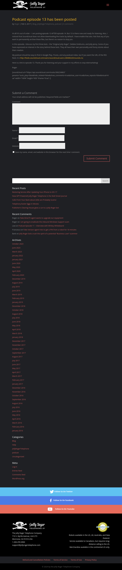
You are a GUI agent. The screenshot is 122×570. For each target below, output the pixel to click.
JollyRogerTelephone (45, 24)
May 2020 (16, 267)
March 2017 (17, 376)
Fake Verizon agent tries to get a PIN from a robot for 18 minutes (50, 229)
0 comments (68, 24)
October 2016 (17, 395)
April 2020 (16, 271)
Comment (16, 102)
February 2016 (18, 427)
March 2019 (17, 294)
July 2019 (16, 286)
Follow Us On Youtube (61, 509)
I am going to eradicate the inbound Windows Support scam (44, 222)
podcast (58, 24)
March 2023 (17, 251)
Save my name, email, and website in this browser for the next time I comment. (47, 152)
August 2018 (17, 314)
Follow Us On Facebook (61, 500)
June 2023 (16, 248)
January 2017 (17, 384)
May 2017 (16, 368)
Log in (14, 467)
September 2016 (19, 399)
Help (14, 445)
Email (15, 138)
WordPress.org (18, 478)
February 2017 (18, 380)
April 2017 (16, 372)
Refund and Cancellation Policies (36, 560)
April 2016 (16, 419)
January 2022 (17, 255)
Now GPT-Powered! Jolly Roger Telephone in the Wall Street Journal (39, 196)
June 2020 (16, 263)
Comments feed (18, 474)
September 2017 (19, 353)
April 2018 (16, 329)
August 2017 (17, 356)
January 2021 (17, 259)
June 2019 (16, 290)
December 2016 (18, 388)
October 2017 (17, 349)
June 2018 (16, 321)
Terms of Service (60, 560)
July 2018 (16, 318)
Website (15, 146)
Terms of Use (76, 560)
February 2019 (18, 298)
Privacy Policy (91, 560)
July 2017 (16, 360)
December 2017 (18, 341)
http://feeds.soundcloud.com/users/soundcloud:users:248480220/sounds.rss (51, 58)
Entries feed (17, 470)
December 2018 (18, 306)
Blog (34, 24)
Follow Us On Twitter (61, 492)
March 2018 (17, 333)
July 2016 (16, 407)
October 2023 (17, 244)
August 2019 (17, 283)
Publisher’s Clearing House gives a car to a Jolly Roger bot (35, 208)
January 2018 (17, 337)
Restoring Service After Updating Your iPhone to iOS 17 (34, 192)
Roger (17, 24)
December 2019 (18, 279)
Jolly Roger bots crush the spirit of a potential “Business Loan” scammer (48, 233)
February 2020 (18, 275)
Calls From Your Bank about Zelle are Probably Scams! (34, 200)
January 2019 (17, 302)
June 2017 (16, 364)
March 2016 (17, 423)
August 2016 (17, 403)
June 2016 (16, 411)
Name (15, 130)
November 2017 (18, 345)
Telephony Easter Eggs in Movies (25, 204)
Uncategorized (18, 456)
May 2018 (16, 325)
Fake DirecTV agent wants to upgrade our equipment (41, 218)
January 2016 (17, 430)
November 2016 (18, 392)
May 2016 (16, 415)
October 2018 (17, 310)
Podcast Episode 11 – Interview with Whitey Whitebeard (41, 226)
